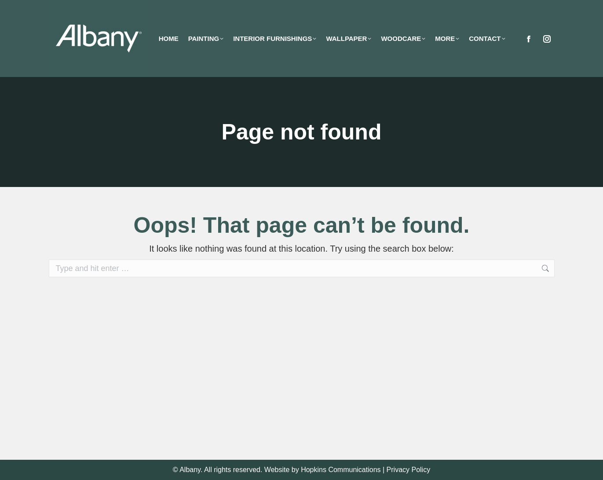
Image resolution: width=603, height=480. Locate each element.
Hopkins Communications (340, 469)
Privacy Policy (409, 469)
